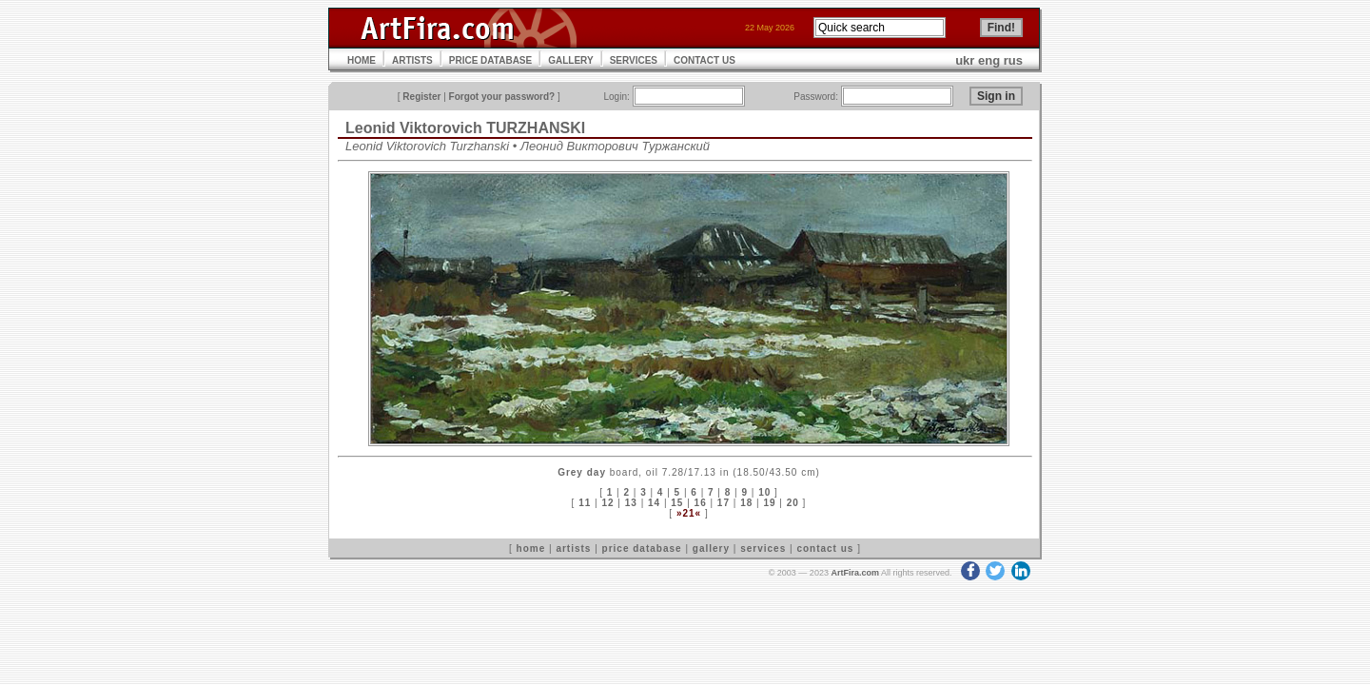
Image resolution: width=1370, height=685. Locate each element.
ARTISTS (412, 60)
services (763, 548)
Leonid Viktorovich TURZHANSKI (465, 128)
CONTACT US (704, 60)
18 (746, 503)
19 (769, 503)
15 (677, 503)
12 (607, 503)
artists (573, 548)
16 (701, 503)
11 (584, 503)
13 (631, 503)
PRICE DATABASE (490, 60)
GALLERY (570, 60)
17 (723, 503)
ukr (964, 60)
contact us (824, 548)
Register (421, 96)
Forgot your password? (502, 96)
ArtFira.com (855, 572)
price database (642, 548)
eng (989, 60)
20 (793, 503)
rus (1013, 60)
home (531, 548)
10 (764, 492)
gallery (711, 548)
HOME (361, 60)
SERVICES (633, 60)
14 (654, 503)
